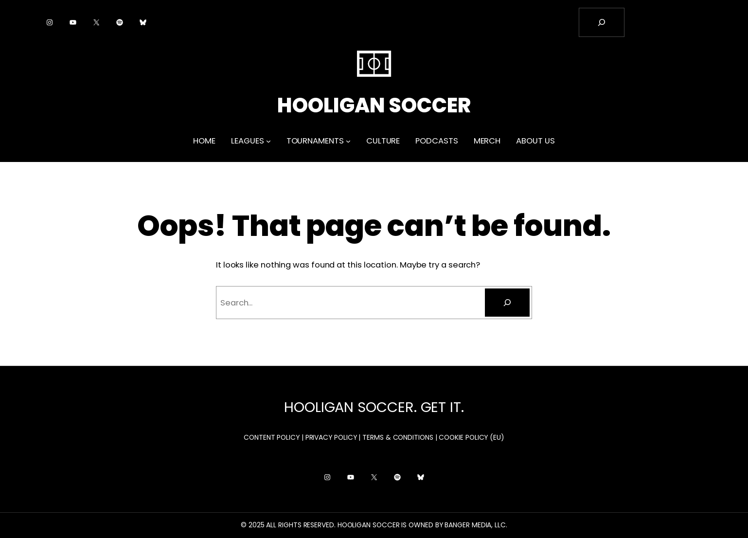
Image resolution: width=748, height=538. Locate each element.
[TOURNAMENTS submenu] (348, 141)
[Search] (507, 302)
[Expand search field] (601, 22)
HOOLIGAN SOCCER (374, 105)
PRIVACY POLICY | (333, 437)
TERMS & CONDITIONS (397, 437)
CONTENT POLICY (272, 437)
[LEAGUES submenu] (268, 141)
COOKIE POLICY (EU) (471, 437)
